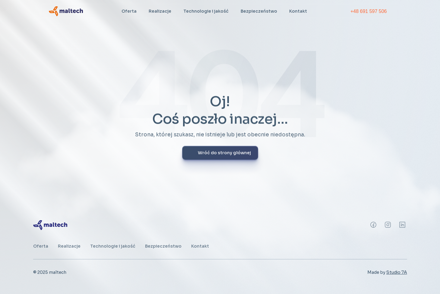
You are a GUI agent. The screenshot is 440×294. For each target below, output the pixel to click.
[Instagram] (373, 225)
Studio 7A (396, 272)
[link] (66, 11)
